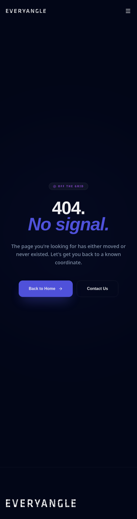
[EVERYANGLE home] (26, 11)
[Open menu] (128, 11)
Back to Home (46, 289)
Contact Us (97, 289)
